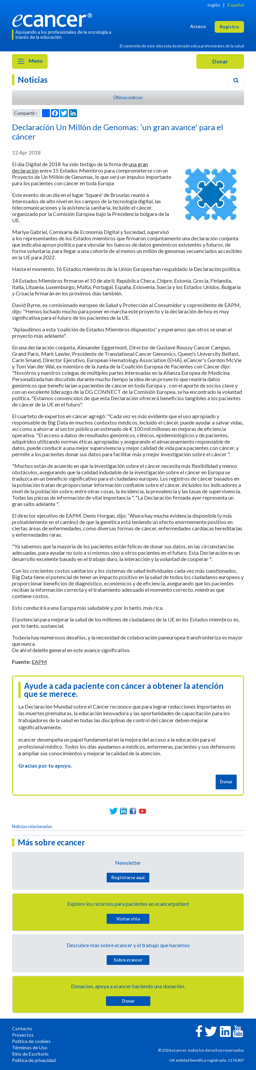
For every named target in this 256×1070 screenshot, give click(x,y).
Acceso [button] (198, 26)
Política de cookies (31, 1041)
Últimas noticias (128, 97)
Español (236, 5)
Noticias (33, 79)
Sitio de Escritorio (30, 1054)
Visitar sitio (128, 918)
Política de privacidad (34, 1060)
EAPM (39, 661)
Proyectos (23, 1035)
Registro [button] (229, 26)
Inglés (213, 5)
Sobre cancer (128, 960)
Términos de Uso (29, 1047)
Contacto (22, 1028)
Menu (30, 61)
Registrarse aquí (128, 877)
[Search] (236, 80)
